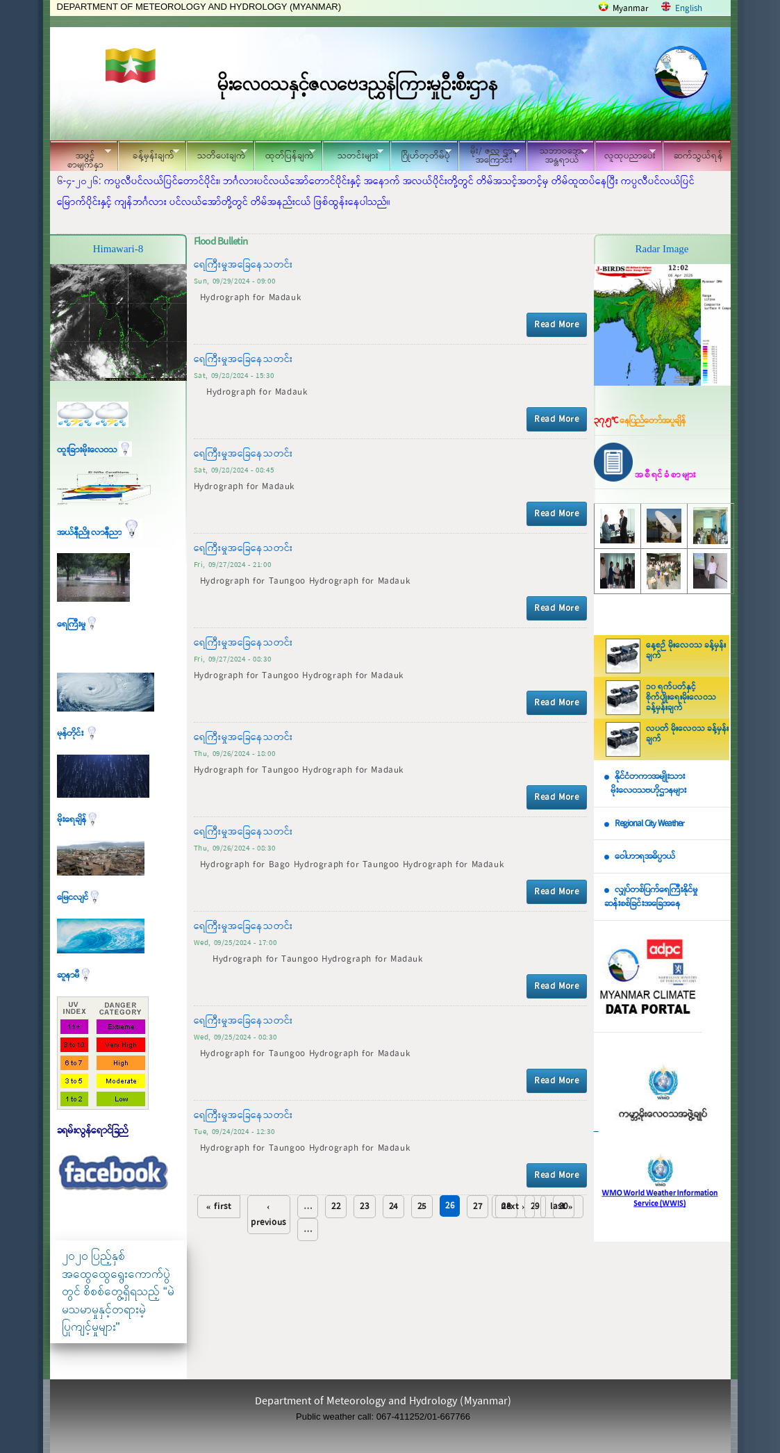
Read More (556, 325)
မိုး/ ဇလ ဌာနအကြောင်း (489, 155)
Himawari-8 (118, 248)
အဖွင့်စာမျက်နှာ (80, 158)
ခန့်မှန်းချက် (148, 154)
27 (477, 1206)
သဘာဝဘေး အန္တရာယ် (557, 155)
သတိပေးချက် (216, 154)
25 (421, 1206)
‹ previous (268, 1214)
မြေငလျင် (79, 897)
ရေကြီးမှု (78, 624)
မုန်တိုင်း (78, 733)
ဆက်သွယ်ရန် (698, 156)
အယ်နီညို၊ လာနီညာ (99, 532)
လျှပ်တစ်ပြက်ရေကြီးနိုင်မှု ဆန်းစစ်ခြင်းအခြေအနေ (650, 897)
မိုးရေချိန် (78, 819)
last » (561, 1206)
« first (218, 1206)
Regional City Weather (649, 823)
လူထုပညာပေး (625, 154)
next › (513, 1206)
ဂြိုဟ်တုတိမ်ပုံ (420, 154)
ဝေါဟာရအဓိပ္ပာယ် (645, 856)
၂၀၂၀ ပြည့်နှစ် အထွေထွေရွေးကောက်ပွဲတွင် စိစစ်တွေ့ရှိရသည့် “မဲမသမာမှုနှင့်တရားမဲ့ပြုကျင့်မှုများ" (118, 1291)
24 (393, 1206)
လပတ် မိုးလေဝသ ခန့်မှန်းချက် (687, 734)
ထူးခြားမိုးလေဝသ (94, 450)
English (688, 8)
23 (364, 1206)
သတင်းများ (352, 154)
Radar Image (661, 248)
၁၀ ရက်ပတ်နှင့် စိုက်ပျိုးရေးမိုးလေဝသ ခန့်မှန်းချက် (681, 697)
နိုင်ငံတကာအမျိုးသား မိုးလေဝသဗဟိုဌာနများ (645, 783)
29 (535, 1206)
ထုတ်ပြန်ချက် (284, 154)
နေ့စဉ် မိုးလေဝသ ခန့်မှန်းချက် (686, 651)
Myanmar (631, 8)
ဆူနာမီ (74, 975)
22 (335, 1206)
